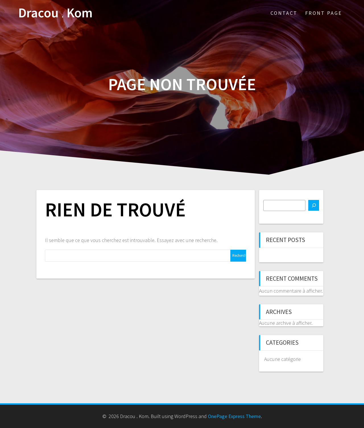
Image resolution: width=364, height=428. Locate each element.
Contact (283, 13)
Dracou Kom (55, 13)
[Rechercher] (313, 205)
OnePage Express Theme (234, 416)
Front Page (323, 13)
